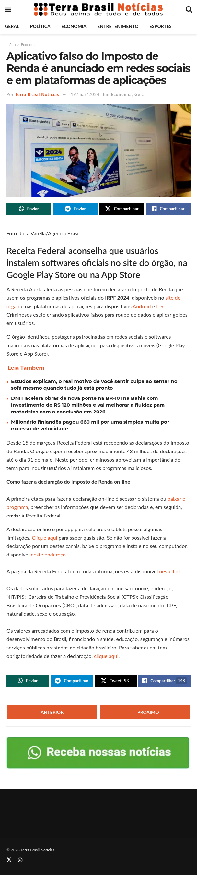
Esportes (160, 26)
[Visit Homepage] (98, 9)
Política (40, 26)
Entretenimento (117, 26)
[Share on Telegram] (75, 209)
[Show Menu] (8, 9)
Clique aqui (44, 539)
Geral (12, 26)
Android (142, 307)
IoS (159, 307)
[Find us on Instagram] (20, 862)
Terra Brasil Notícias (37, 94)
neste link (170, 572)
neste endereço (48, 556)
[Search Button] (189, 9)
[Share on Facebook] (168, 209)
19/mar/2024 (85, 94)
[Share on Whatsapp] (28, 209)
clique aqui (106, 657)
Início (11, 44)
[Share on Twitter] (121, 209)
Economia (73, 26)
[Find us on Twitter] (9, 862)
